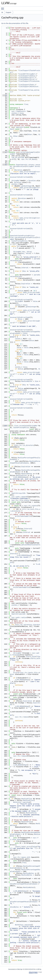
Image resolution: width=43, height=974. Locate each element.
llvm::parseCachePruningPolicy (23, 237)
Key (23, 252)
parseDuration (19, 166)
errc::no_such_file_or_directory (25, 510)
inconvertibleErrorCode (19, 177)
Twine (34, 847)
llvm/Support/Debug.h (28, 76)
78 (4, 237)
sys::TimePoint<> (19, 111)
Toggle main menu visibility (3, 7)
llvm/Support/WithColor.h (24, 87)
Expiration (25, 284)
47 (4, 152)
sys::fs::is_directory (24, 445)
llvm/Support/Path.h (27, 85)
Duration (18, 170)
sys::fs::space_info (21, 857)
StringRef (30, 166)
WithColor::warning (21, 802)
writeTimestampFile (29, 152)
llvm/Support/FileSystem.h (25, 82)
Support (8, 12)
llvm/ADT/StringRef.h (28, 74)
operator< (20, 127)
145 (4, 426)
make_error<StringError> (30, 172)
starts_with (31, 656)
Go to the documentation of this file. (15, 23)
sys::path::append (19, 497)
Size (21, 113)
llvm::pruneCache (21, 426)
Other (35, 131)
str (13, 159)
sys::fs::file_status (20, 500)
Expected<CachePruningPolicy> (22, 236)
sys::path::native (19, 617)
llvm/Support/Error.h (28, 79)
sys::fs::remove (22, 717)
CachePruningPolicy (20, 241)
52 (4, 165)
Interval (24, 268)
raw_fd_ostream (18, 157)
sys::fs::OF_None (28, 159)
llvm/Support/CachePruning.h (25, 71)
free (24, 863)
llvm (26, 104)
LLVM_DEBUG (17, 477)
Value (29, 252)
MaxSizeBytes (26, 381)
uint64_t (15, 113)
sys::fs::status (30, 506)
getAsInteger (26, 186)
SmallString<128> (19, 493)
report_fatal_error (23, 847)
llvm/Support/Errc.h (27, 78)
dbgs (25, 477)
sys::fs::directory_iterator (28, 625)
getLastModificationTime (25, 545)
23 (4, 95)
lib (2, 12)
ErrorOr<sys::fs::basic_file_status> (25, 673)
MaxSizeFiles (19, 390)
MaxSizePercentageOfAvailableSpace (25, 458)
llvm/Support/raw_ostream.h (24, 91)
